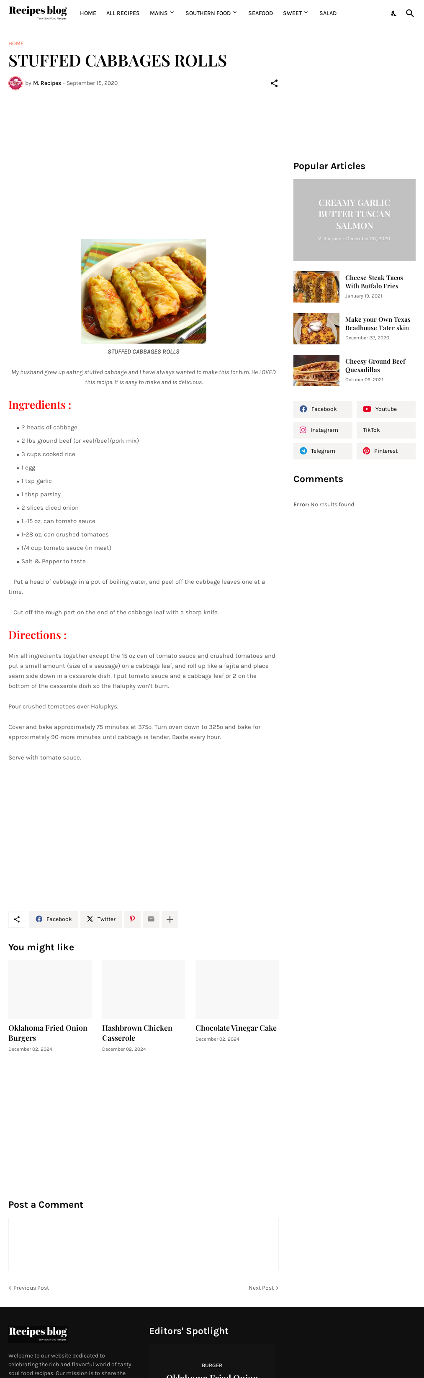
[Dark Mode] (394, 13)
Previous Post (31, 1287)
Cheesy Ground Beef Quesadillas (375, 365)
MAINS (159, 13)
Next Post (261, 1287)
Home (88, 13)
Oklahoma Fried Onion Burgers (47, 1033)
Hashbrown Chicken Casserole (137, 1033)
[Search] (408, 13)
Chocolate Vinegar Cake (236, 1028)
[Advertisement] (143, 159)
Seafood (260, 13)
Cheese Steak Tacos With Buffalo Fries (374, 282)
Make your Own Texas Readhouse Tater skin (378, 324)
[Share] (274, 83)
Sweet (292, 13)
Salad (328, 13)
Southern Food (208, 13)
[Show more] (170, 919)
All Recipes (123, 13)
